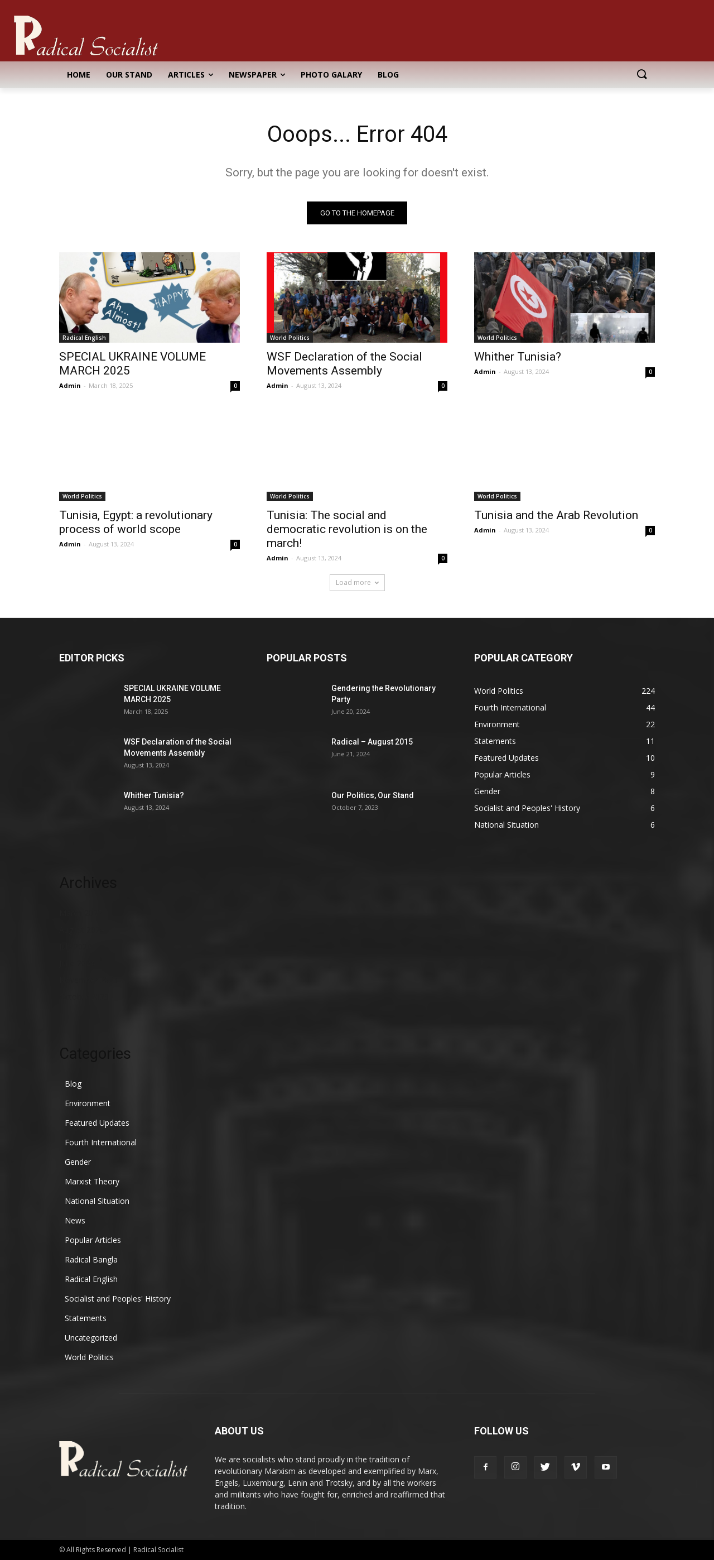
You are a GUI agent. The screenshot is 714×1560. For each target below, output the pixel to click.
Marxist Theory (92, 1181)
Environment (87, 1103)
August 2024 (81, 929)
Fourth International (101, 1142)
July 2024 (75, 946)
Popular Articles (93, 1240)
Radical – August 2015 (372, 741)
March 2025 (80, 913)
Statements (86, 1318)
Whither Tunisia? (517, 356)
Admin (70, 385)
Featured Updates (97, 1122)
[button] (641, 74)
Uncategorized (91, 1337)
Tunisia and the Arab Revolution (556, 515)
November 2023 (88, 980)
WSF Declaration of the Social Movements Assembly (344, 363)
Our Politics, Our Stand (372, 795)
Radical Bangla (91, 1259)
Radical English (84, 338)
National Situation (97, 1201)
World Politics (290, 338)
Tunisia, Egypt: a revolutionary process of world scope (136, 522)
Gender (78, 1161)
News (75, 1220)
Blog (73, 1083)
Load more (357, 582)
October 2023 (84, 996)
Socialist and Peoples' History (118, 1298)
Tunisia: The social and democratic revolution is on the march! (347, 529)
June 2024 (77, 963)
